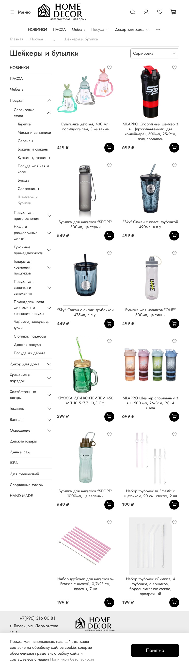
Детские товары (23, 441)
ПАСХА (59, 29)
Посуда (100, 29)
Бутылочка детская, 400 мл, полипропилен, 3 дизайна (85, 126)
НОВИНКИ (37, 29)
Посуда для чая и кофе (33, 169)
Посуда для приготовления (26, 215)
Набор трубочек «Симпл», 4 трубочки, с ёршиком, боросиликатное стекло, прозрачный (150, 586)
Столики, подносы (30, 336)
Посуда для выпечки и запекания (24, 287)
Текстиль (17, 408)
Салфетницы (28, 188)
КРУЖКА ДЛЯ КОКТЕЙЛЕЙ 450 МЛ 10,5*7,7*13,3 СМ (85, 400)
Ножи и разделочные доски (25, 232)
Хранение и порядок (20, 378)
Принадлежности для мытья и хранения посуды (29, 307)
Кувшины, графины (34, 157)
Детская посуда (27, 344)
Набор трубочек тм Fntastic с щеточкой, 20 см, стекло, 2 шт (150, 493)
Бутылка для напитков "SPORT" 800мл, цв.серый (85, 224)
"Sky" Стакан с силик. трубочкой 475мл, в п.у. (85, 312)
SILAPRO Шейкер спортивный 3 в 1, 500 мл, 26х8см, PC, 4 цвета (150, 403)
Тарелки (24, 124)
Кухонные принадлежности (28, 250)
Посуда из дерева (30, 353)
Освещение (20, 430)
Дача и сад (20, 452)
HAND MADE (21, 495)
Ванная (16, 419)
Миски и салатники (34, 132)
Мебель (78, 29)
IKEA (14, 463)
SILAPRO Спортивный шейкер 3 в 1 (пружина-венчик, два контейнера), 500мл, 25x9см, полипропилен (150, 131)
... (53, 39)
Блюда (23, 180)
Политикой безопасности (72, 659)
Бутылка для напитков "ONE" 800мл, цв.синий (150, 312)
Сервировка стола (24, 113)
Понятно (155, 650)
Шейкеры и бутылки (28, 200)
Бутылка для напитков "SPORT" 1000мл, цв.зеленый (85, 493)
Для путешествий (24, 474)
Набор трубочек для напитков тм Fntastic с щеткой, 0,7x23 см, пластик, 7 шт (85, 584)
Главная (16, 39)
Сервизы (25, 141)
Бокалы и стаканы (33, 149)
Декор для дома (132, 29)
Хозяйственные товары (23, 394)
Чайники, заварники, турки (32, 325)
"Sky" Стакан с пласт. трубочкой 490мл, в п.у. (150, 224)
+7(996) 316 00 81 (37, 618)
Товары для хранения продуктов (23, 267)
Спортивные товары (26, 485)
